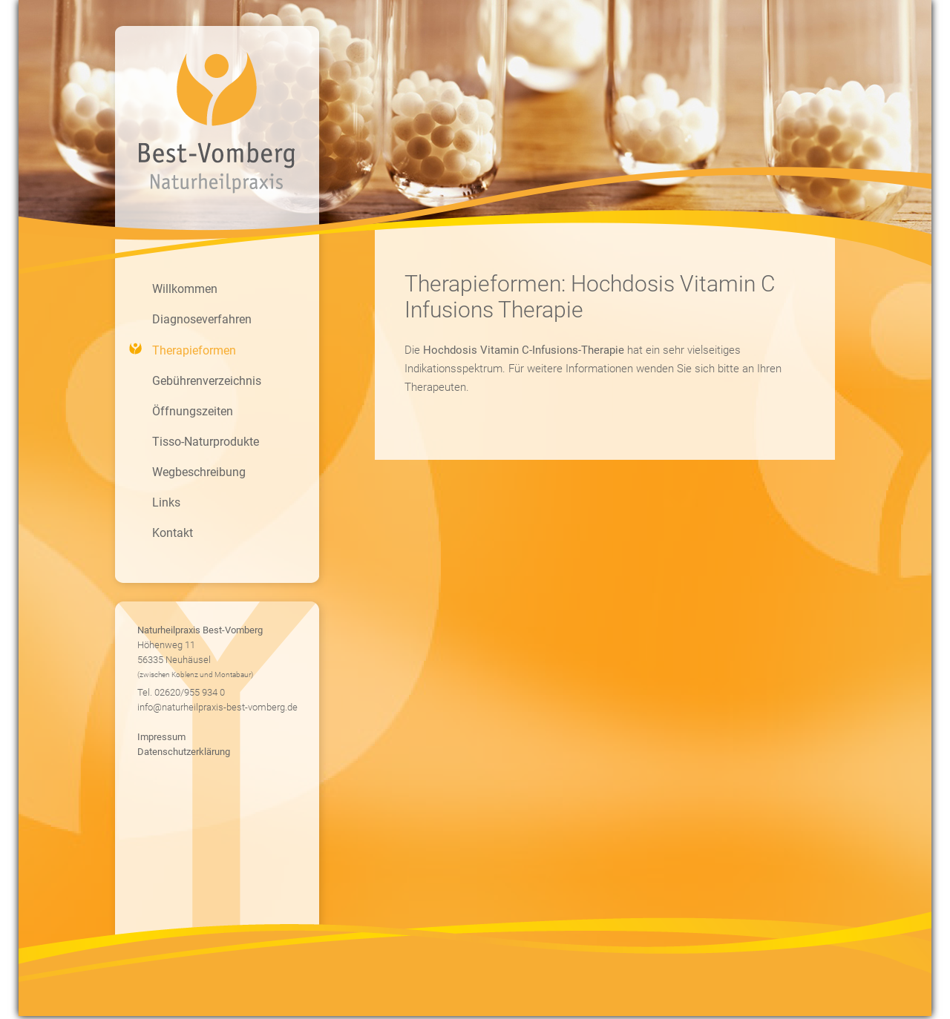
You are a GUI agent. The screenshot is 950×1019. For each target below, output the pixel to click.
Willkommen (184, 289)
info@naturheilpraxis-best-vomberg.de (217, 707)
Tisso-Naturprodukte (205, 442)
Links (166, 502)
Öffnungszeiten (192, 411)
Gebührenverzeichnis (206, 381)
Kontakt (172, 533)
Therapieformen (194, 350)
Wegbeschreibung (199, 472)
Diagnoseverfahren (202, 319)
